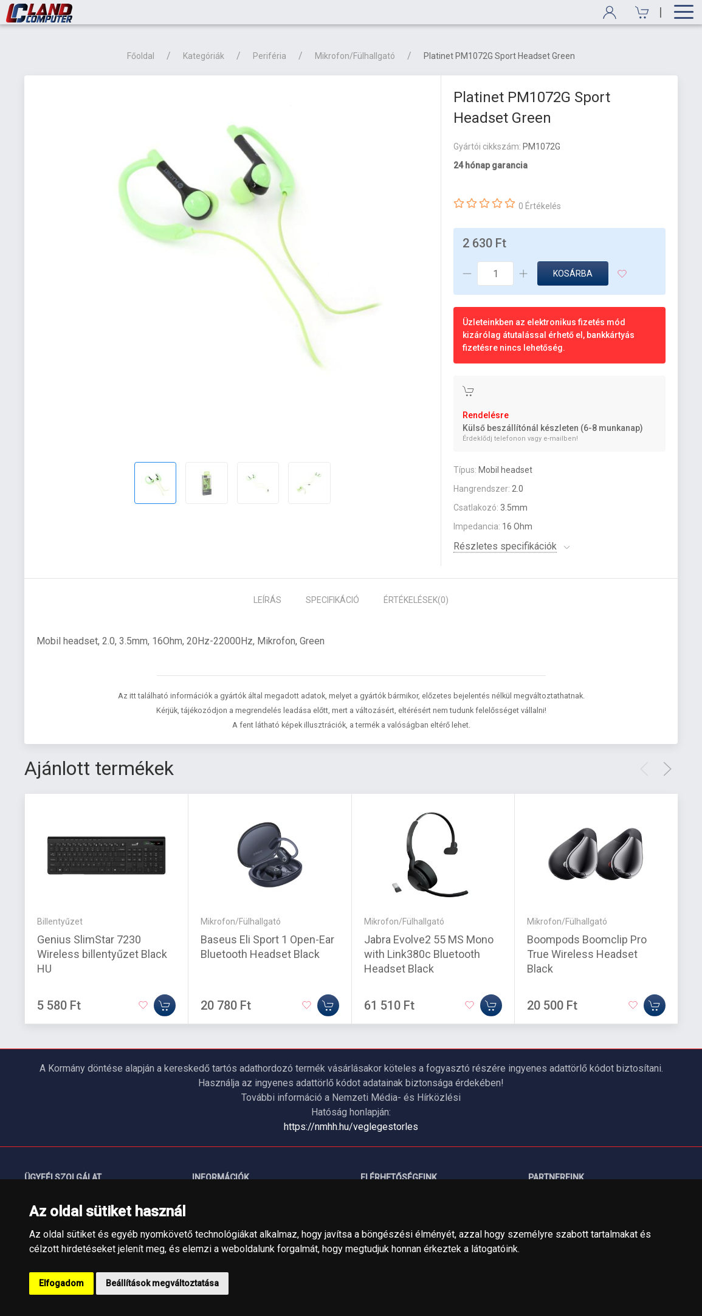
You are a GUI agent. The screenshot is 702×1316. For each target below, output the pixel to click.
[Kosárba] (165, 1005)
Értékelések (416, 600)
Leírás (267, 600)
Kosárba (573, 273)
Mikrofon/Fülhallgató (355, 56)
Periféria (269, 56)
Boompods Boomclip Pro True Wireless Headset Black (587, 954)
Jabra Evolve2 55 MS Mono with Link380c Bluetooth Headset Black (429, 954)
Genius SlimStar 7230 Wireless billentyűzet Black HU (102, 954)
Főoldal (140, 56)
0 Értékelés (539, 206)
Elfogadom (61, 1283)
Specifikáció (332, 600)
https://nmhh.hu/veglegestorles (351, 1126)
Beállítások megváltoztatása (162, 1283)
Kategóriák (203, 56)
